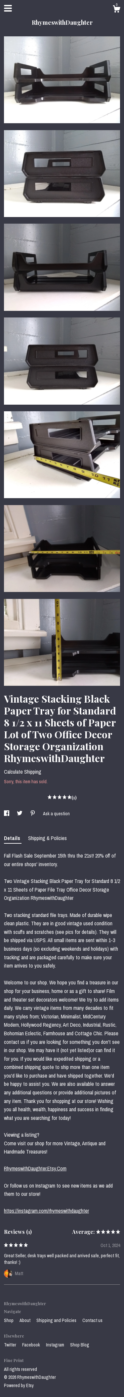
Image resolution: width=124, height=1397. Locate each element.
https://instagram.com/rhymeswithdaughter (46, 1210)
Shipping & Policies (47, 838)
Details (12, 838)
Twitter (10, 1345)
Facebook (31, 1345)
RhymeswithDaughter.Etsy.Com (35, 1168)
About (25, 1320)
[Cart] (116, 10)
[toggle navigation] (8, 8)
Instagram (55, 1345)
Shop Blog (79, 1345)
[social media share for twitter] (20, 814)
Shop (9, 1320)
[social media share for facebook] (7, 814)
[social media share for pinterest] (33, 814)
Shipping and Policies (56, 1320)
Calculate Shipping (22, 771)
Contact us (92, 1320)
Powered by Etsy (19, 1385)
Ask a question (56, 814)
